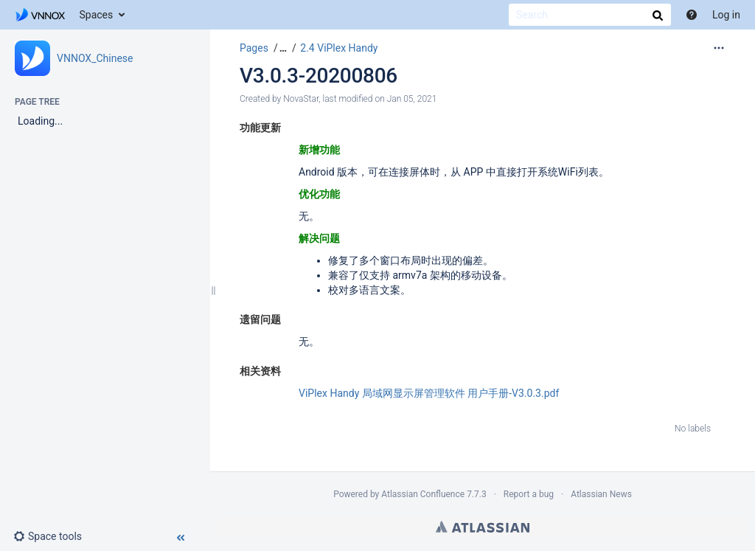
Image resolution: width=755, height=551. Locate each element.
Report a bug (529, 494)
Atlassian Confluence (423, 494)
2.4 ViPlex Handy (339, 48)
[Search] (590, 15)
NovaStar (301, 99)
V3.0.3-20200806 (318, 75)
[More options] (719, 48)
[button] (53, 536)
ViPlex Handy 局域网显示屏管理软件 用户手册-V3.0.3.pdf (429, 393)
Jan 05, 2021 (412, 99)
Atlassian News (601, 494)
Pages (254, 48)
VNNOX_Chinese (95, 58)
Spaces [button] (97, 15)
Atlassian (482, 526)
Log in (726, 15)
